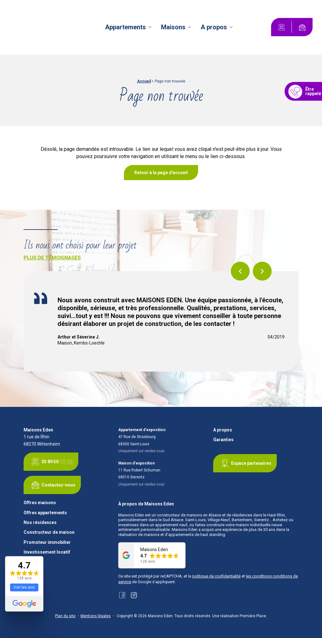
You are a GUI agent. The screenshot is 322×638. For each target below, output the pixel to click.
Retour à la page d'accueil (161, 172)
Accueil (144, 81)
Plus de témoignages (52, 258)
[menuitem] (129, 27)
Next (262, 271)
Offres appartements (45, 512)
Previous (240, 271)
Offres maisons (40, 502)
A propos (214, 27)
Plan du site (65, 616)
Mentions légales (95, 616)
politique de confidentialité (216, 576)
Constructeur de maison (49, 532)
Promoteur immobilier (47, 542)
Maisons (173, 27)
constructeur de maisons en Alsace (189, 515)
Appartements (125, 27)
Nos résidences (40, 522)
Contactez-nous (52, 485)
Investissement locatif (47, 552)
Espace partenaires (245, 463)
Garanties (223, 439)
